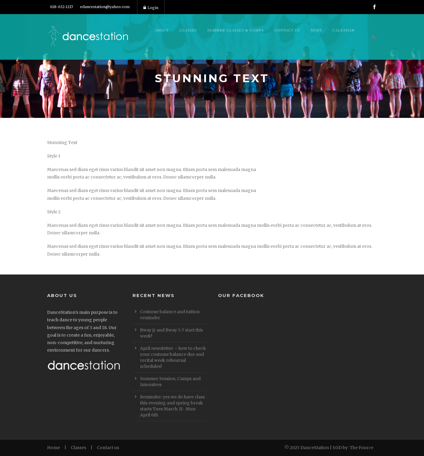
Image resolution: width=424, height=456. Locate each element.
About (162, 30)
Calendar (343, 30)
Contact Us (287, 30)
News (316, 30)
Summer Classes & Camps (235, 30)
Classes (188, 30)
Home (53, 447)
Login (150, 7)
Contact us (108, 447)
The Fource (361, 447)
